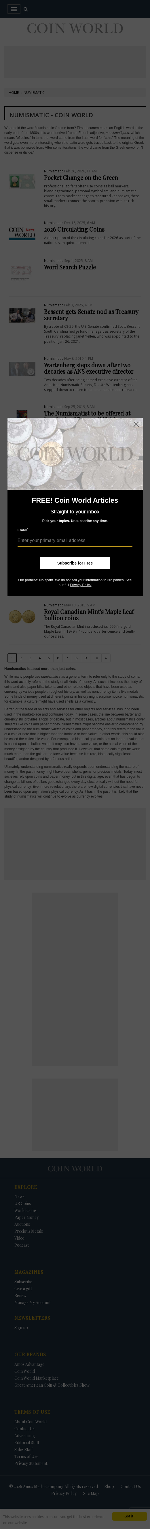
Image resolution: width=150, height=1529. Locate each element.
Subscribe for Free (75, 563)
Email (23, 530)
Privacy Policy (81, 585)
